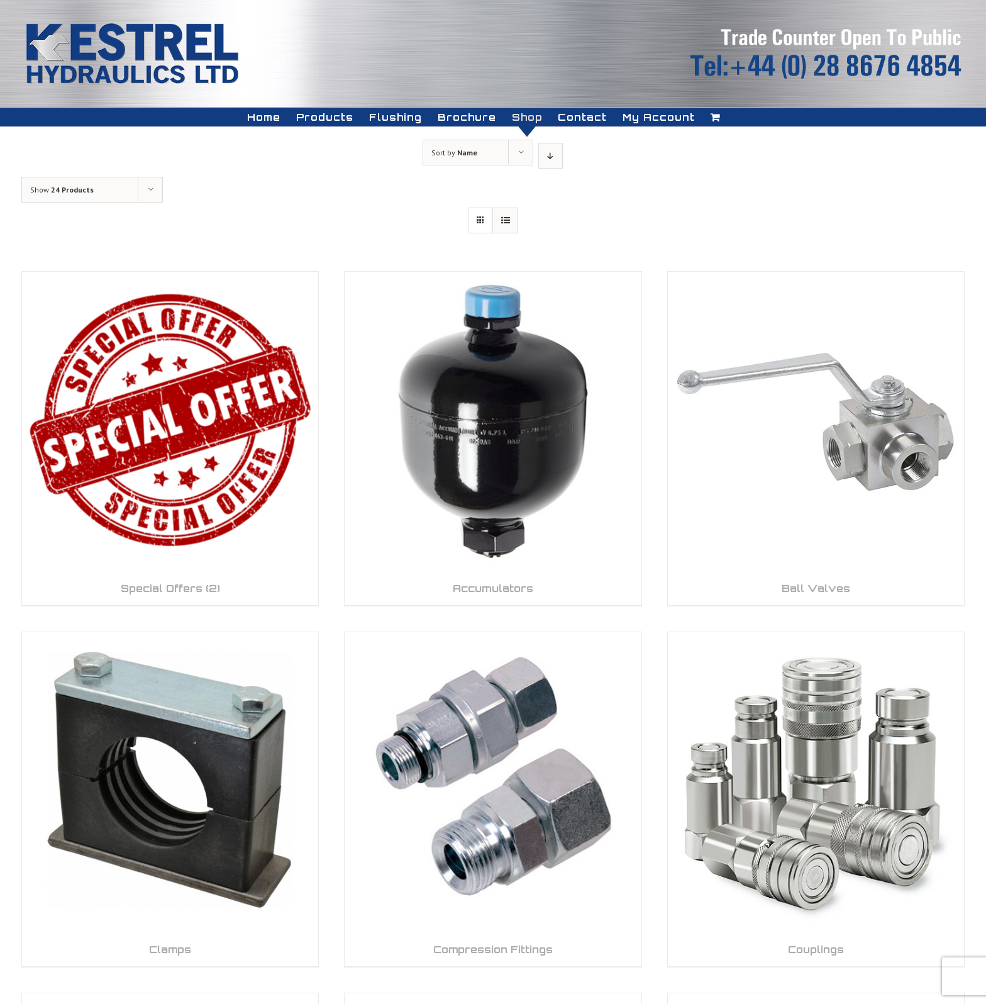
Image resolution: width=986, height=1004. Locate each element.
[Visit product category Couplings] (816, 799)
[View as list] (505, 220)
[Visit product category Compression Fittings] (493, 799)
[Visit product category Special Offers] (170, 438)
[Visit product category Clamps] (170, 799)
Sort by (454, 152)
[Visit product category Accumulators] (493, 438)
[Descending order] (550, 156)
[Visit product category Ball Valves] (816, 438)
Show (62, 189)
